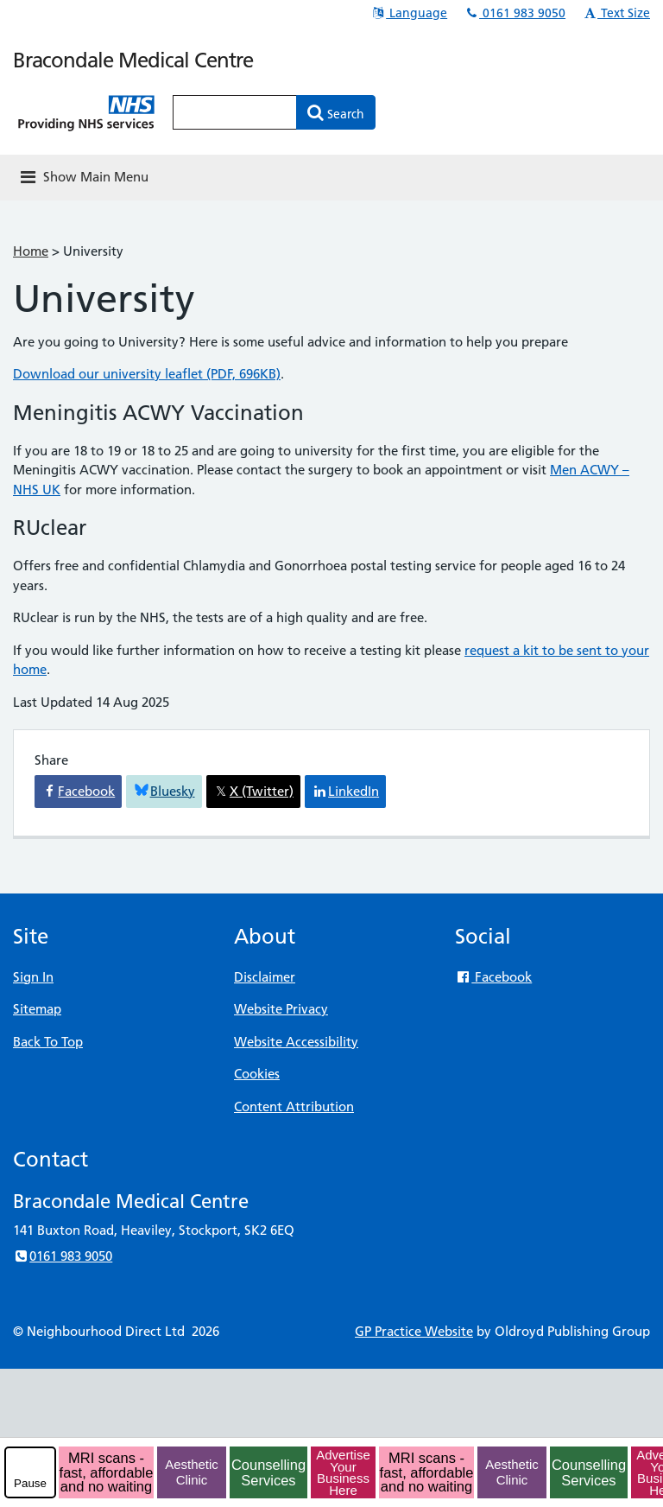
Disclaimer (264, 977)
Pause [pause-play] (30, 1483)
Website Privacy (281, 1009)
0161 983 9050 (514, 13)
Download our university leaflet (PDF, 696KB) (147, 374)
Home (30, 251)
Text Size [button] (616, 13)
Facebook (493, 977)
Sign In (33, 977)
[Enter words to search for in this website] (235, 112)
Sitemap (37, 1009)
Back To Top (48, 1041)
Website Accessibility (296, 1041)
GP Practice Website (414, 1331)
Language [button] (408, 13)
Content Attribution (294, 1106)
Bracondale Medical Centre (133, 60)
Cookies (257, 1073)
